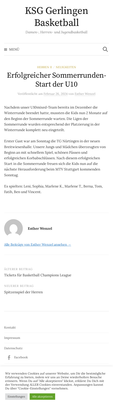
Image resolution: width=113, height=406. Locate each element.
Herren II (44, 67)
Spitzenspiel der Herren (23, 292)
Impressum (12, 338)
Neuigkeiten (66, 67)
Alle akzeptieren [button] (42, 396)
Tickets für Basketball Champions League (37, 275)
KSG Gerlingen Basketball (56, 17)
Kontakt (10, 327)
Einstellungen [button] (16, 396)
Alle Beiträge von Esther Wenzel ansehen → (37, 244)
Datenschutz (13, 348)
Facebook (21, 357)
